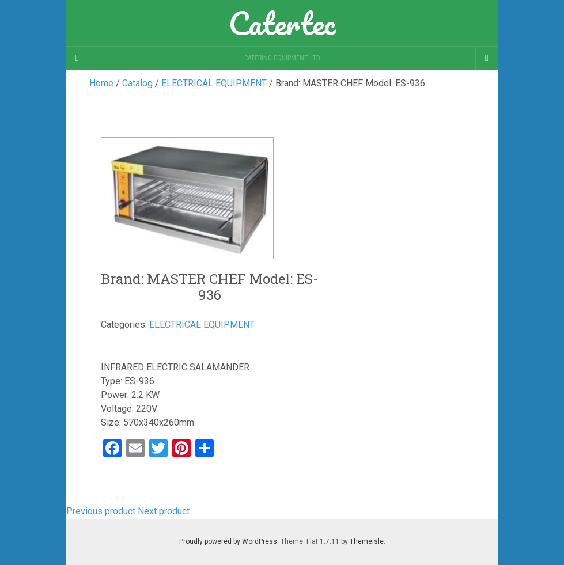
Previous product (100, 511)
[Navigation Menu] (486, 58)
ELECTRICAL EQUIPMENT (202, 324)
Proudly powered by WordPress (228, 541)
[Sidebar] (77, 58)
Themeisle (367, 541)
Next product (164, 511)
